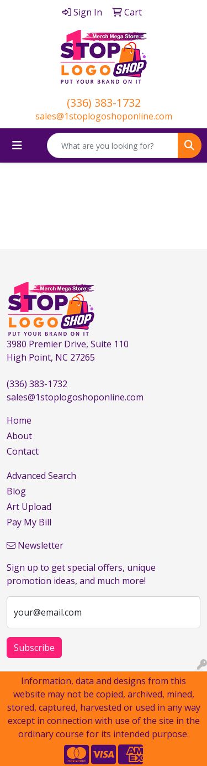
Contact (23, 451)
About (19, 436)
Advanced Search (41, 476)
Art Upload (29, 507)
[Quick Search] (112, 145)
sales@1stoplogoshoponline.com (103, 116)
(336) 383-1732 (104, 102)
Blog (16, 491)
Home (19, 420)
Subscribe (34, 648)
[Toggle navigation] (17, 145)
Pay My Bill (29, 522)
